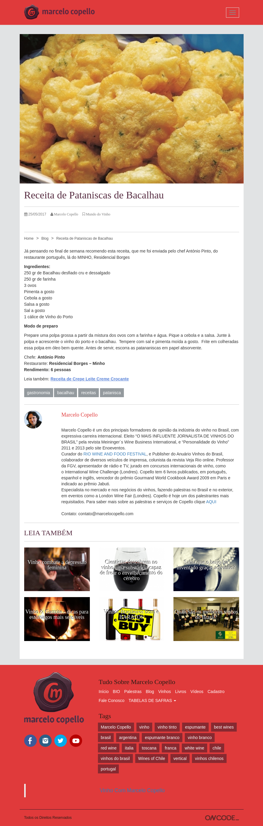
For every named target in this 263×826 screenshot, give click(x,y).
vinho (144, 727)
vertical (180, 758)
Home (29, 238)
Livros (180, 691)
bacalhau (65, 392)
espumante (195, 727)
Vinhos (164, 691)
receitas (88, 392)
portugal (108, 769)
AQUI (211, 501)
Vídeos (197, 691)
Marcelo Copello (116, 727)
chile (217, 748)
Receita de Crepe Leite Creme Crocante (89, 379)
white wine (194, 748)
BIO (116, 691)
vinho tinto (167, 727)
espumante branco (162, 737)
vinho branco (200, 737)
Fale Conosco (111, 700)
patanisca (112, 392)
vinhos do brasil (115, 758)
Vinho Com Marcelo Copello (132, 790)
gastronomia (38, 392)
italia (129, 748)
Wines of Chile (151, 758)
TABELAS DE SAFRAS (152, 700)
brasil (106, 737)
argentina (127, 737)
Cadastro (215, 691)
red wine (109, 748)
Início (104, 691)
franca (170, 748)
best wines (224, 727)
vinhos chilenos (209, 758)
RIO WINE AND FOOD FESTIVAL (114, 454)
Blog (44, 238)
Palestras (133, 691)
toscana (149, 748)
